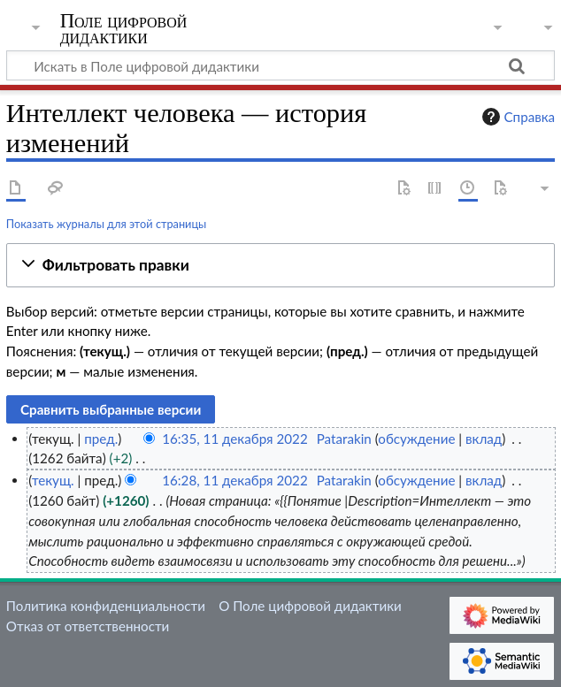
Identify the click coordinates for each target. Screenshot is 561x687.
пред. (101, 439)
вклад (483, 439)
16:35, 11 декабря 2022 (235, 439)
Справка (517, 117)
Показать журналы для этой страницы (106, 224)
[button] (280, 266)
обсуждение (416, 439)
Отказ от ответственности (87, 626)
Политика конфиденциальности (105, 606)
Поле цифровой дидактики (124, 29)
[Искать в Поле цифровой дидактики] (280, 65)
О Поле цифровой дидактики (310, 606)
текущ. (53, 480)
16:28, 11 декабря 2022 (235, 480)
